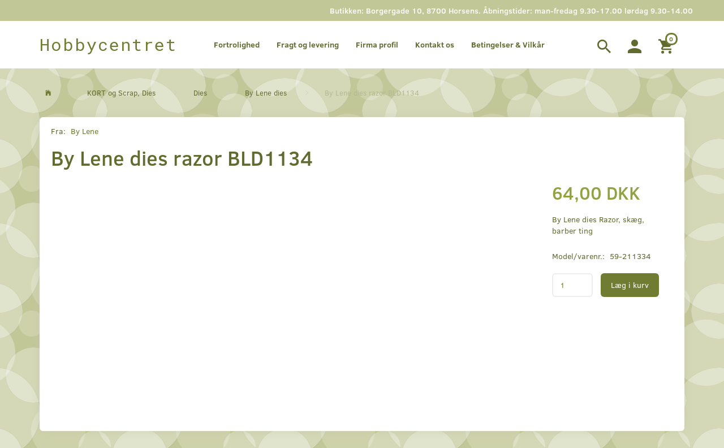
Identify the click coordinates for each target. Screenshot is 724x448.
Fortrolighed (237, 44)
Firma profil (377, 44)
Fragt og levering (308, 44)
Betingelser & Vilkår (508, 44)
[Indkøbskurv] (667, 44)
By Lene (84, 131)
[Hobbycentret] (108, 44)
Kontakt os (434, 44)
